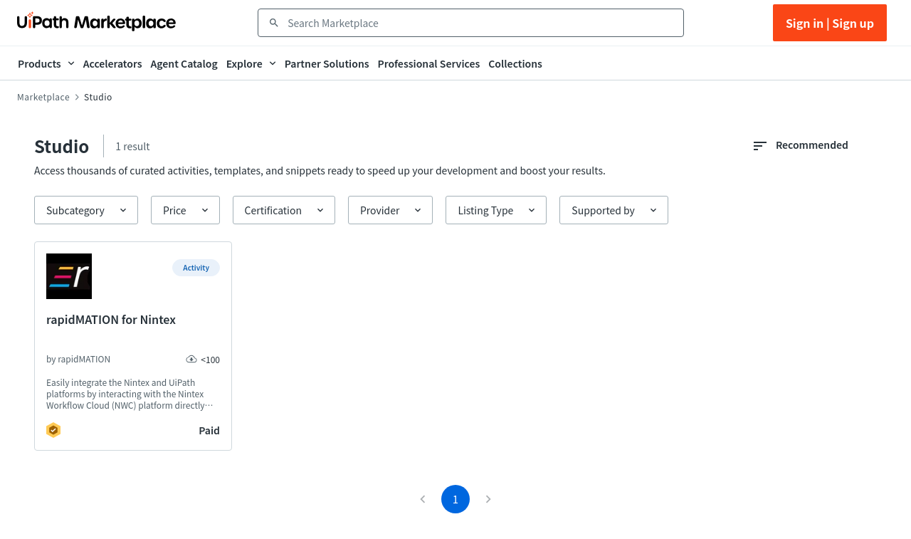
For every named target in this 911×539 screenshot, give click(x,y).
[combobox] (481, 23)
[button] (86, 210)
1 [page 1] (455, 498)
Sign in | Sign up (830, 22)
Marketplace (43, 97)
